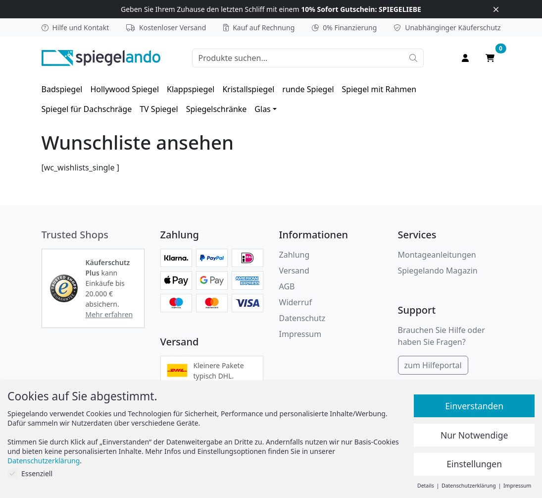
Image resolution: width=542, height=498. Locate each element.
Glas (262, 109)
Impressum (300, 334)
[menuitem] (62, 89)
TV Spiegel (159, 109)
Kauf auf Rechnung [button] (259, 27)
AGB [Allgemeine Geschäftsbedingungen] (287, 286)
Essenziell (29, 473)
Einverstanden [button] (474, 406)
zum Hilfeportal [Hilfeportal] (433, 365)
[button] (64, 288)
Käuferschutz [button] (447, 27)
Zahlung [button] (294, 254)
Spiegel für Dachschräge (87, 109)
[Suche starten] (413, 58)
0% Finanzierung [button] (344, 27)
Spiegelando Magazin (438, 270)
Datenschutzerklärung (43, 460)
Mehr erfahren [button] (109, 314)
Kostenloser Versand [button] (166, 27)
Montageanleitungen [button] (437, 254)
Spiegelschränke (216, 109)
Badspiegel (62, 89)
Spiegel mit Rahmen (379, 89)
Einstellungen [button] (474, 464)
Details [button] (426, 485)
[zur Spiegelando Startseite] (101, 57)
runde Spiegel (308, 89)
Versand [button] (294, 270)
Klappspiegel (190, 89)
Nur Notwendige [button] (474, 435)
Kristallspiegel (248, 89)
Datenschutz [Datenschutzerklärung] (302, 318)
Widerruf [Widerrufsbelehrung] (295, 302)
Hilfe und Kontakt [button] (75, 27)
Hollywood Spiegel (124, 89)
